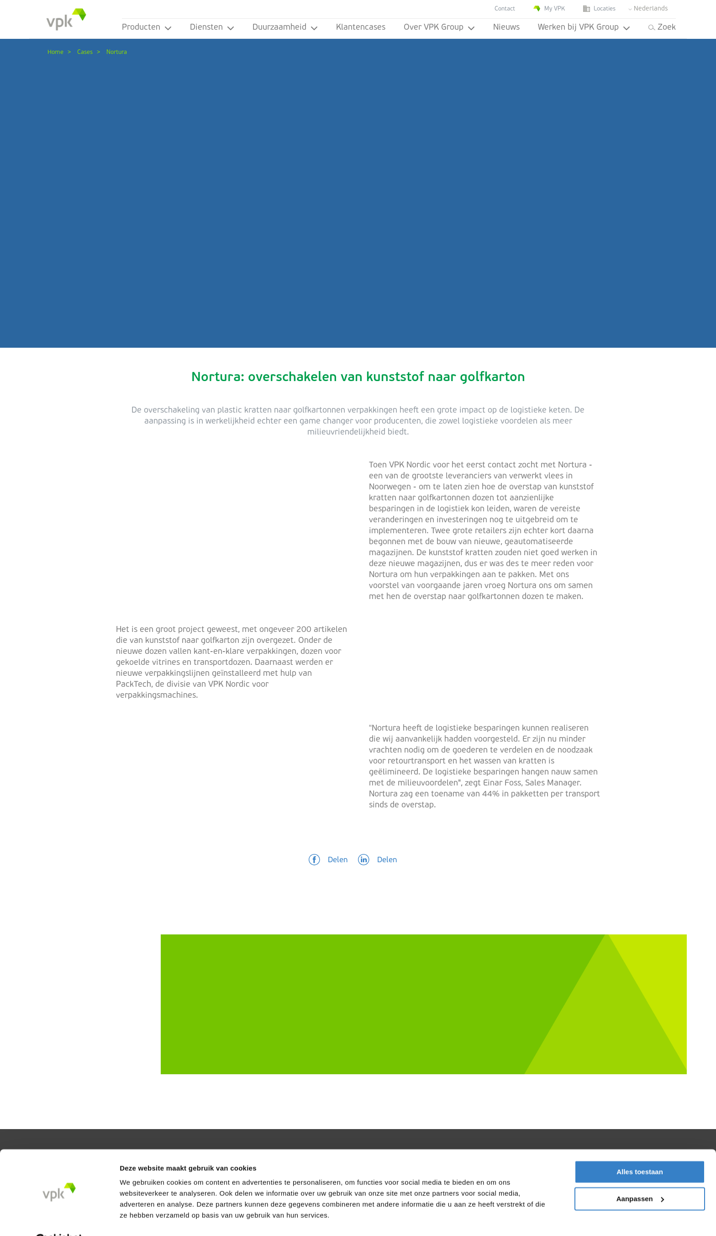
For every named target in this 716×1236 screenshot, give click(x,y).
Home (55, 52)
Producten (147, 27)
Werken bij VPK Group (584, 27)
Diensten (212, 27)
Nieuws (506, 27)
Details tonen (141, 1218)
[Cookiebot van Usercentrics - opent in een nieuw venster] (59, 1218)
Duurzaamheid (285, 27)
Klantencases (360, 27)
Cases (85, 52)
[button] (328, 860)
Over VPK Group (439, 27)
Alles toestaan (639, 1149)
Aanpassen (640, 1176)
